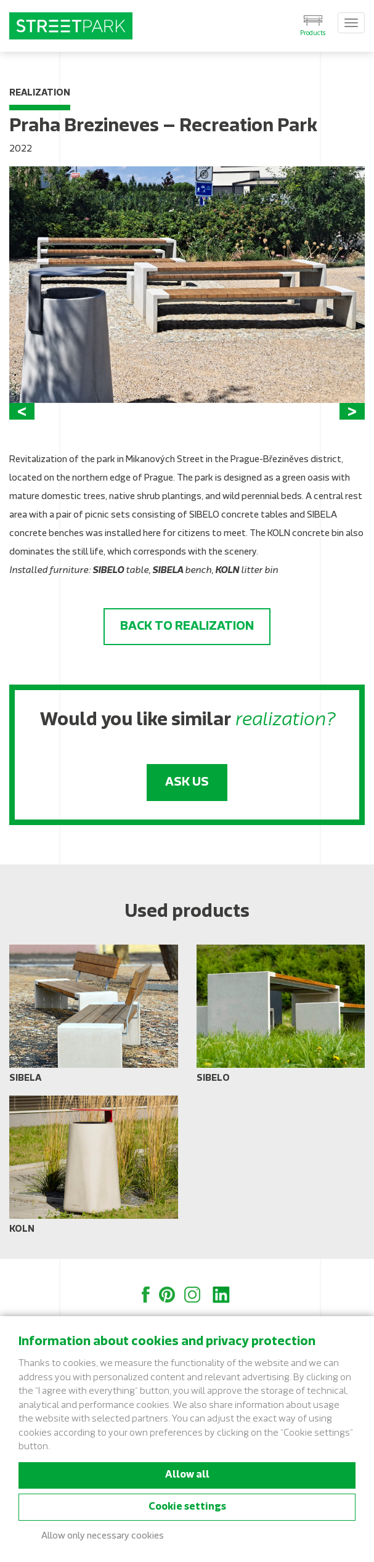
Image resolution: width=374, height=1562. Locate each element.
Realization (39, 93)
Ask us (187, 782)
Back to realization (187, 626)
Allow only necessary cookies (102, 1536)
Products (312, 33)
